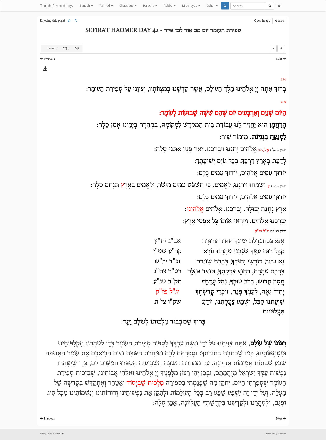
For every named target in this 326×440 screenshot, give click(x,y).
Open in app (262, 20)
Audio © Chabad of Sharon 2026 (52, 434)
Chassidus (127, 5)
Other (212, 5)
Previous (47, 59)
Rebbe (170, 5)
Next (281, 59)
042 (77, 48)
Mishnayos (191, 5)
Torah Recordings (56, 5)
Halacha (150, 5)
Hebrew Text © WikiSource (276, 434)
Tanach (86, 5)
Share (279, 20)
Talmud (106, 5)
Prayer (51, 48)
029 (65, 48)
